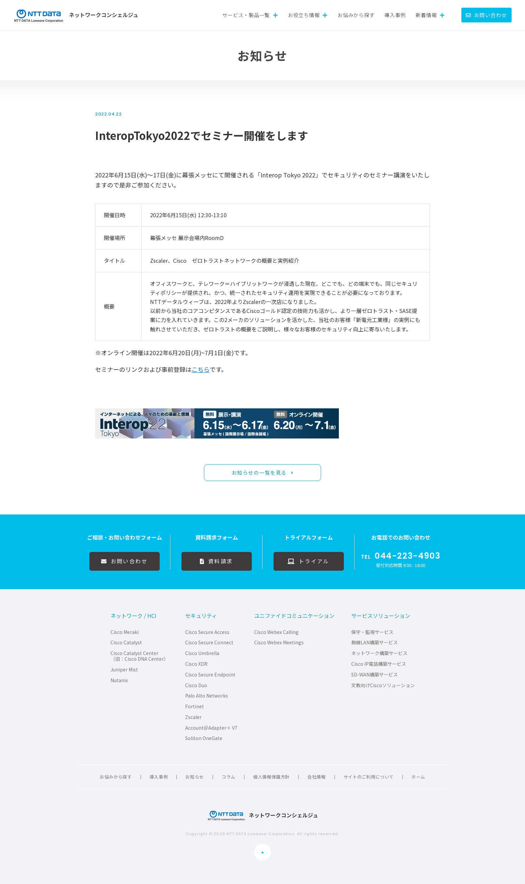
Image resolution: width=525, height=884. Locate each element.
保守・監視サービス (372, 632)
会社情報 (316, 777)
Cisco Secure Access (207, 632)
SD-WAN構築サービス (374, 674)
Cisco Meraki (124, 632)
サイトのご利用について (369, 777)
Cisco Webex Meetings (279, 642)
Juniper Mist (124, 669)
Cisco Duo (196, 685)
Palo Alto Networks (206, 696)
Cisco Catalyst (126, 642)
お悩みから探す (356, 14)
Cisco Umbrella (202, 653)
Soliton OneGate (203, 738)
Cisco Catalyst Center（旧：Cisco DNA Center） (139, 656)
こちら (201, 369)
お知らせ (194, 777)
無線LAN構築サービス (374, 642)
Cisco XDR (196, 664)
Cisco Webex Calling (276, 632)
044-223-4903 (407, 556)
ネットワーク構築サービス (379, 653)
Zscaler (193, 717)
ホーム (418, 777)
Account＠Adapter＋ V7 (211, 728)
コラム (228, 777)
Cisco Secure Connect (209, 642)
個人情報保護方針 (271, 777)
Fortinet (194, 706)
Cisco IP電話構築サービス (378, 664)
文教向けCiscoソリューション (383, 685)
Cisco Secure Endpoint (210, 674)
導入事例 (394, 14)
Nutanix (119, 680)
